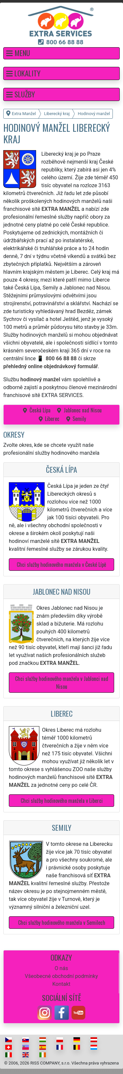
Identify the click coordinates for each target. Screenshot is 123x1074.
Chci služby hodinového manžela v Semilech (61, 922)
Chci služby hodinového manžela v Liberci (62, 801)
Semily (79, 419)
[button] (61, 53)
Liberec (52, 419)
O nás (61, 968)
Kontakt (61, 984)
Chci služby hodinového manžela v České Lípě (61, 564)
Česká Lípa (40, 410)
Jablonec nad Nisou (83, 410)
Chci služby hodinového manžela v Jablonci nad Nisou (61, 682)
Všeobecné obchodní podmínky (61, 976)
